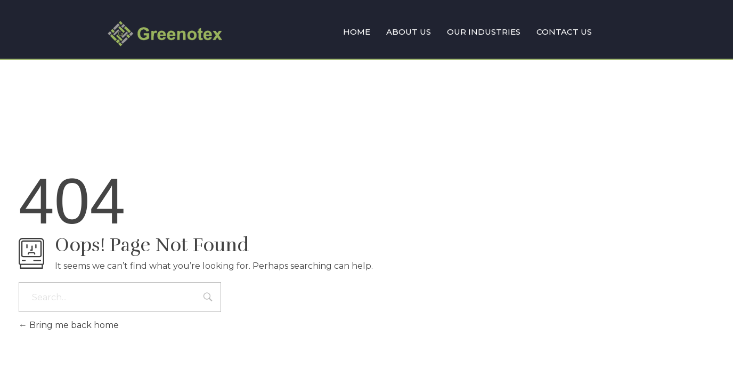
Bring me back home (69, 325)
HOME (356, 32)
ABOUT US (408, 32)
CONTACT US (564, 32)
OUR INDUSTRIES (483, 32)
